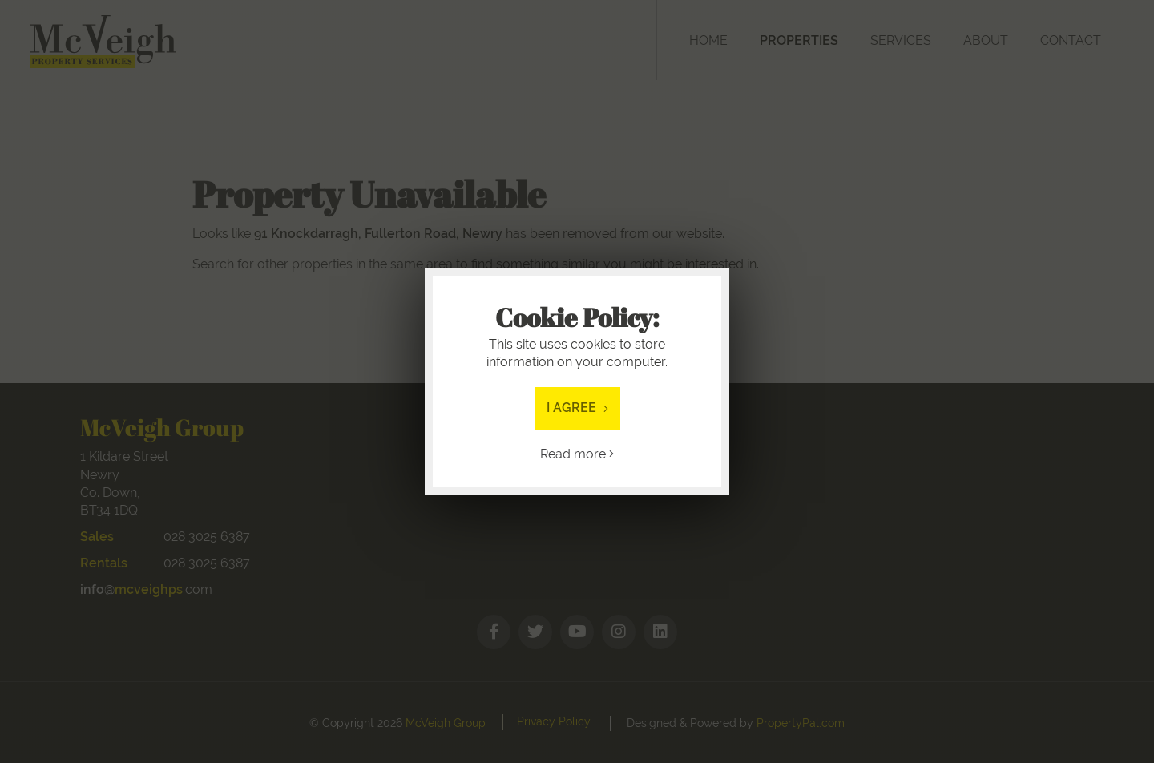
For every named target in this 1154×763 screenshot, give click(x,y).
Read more (577, 454)
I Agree (577, 407)
